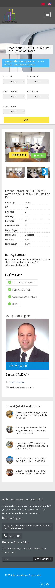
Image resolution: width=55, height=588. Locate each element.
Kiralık (38, 155)
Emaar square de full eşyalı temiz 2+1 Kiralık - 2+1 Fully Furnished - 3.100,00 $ (31, 415)
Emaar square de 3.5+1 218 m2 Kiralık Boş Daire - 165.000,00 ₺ (30, 472)
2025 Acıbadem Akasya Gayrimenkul (23, 575)
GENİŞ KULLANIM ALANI (22, 296)
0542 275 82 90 (15, 382)
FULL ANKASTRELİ (19, 289)
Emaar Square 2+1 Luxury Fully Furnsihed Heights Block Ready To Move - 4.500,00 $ (32, 446)
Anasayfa (8, 61)
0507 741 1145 (11, 536)
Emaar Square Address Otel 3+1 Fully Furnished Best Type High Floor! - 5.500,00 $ (31, 430)
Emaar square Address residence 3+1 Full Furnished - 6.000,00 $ (31, 459)
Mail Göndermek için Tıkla (20, 387)
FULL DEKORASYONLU (21, 282)
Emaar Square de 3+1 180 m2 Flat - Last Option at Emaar (24, 63)
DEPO (13, 303)
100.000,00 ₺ (18, 155)
